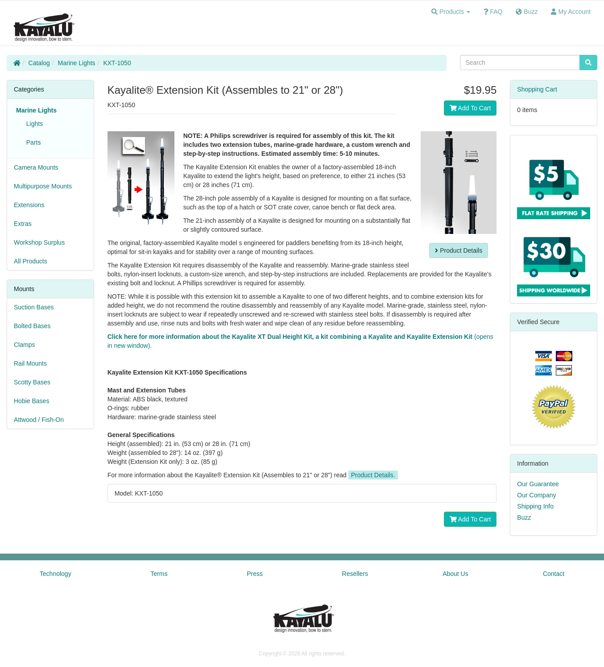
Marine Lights (76, 63)
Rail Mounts (30, 363)
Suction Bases (34, 307)
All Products (30, 261)
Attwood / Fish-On (39, 419)
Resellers (355, 573)
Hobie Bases (31, 400)
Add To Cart (470, 108)
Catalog (39, 63)
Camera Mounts (36, 167)
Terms (158, 573)
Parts (32, 142)
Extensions (29, 204)
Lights (33, 123)
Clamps (24, 344)
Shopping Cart (537, 89)
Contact (553, 573)
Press (255, 573)
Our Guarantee (537, 484)
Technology (55, 573)
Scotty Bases (32, 382)
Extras (23, 223)
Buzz (524, 517)
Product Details (458, 250)
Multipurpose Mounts (43, 186)
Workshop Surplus (39, 242)
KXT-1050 (117, 63)
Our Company (536, 495)
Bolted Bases (32, 325)
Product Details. (373, 475)
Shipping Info (535, 506)
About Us (455, 573)
